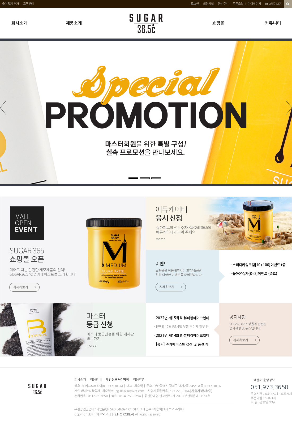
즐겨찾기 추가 (10, 3)
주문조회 (238, 3)
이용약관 (139, 379)
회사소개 (19, 23)
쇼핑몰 (218, 23)
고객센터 (28, 3)
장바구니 (223, 3)
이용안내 (96, 379)
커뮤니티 (273, 23)
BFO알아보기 (273, 3)
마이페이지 (254, 3)
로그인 (195, 3)
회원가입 (208, 3)
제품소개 (74, 23)
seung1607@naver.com (127, 391)
